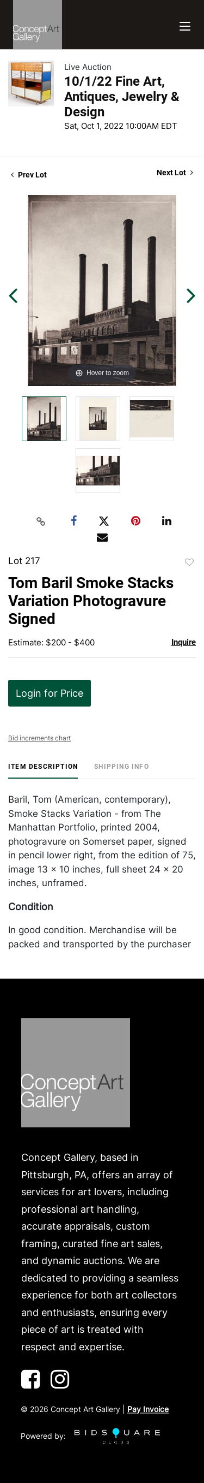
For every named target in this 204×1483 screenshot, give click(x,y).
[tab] (43, 771)
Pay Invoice (148, 1409)
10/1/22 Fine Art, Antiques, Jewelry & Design (122, 97)
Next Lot (175, 172)
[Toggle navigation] (185, 24)
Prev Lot (29, 174)
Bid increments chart (39, 738)
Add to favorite (189, 562)
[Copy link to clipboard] (40, 521)
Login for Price (49, 693)
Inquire (183, 642)
